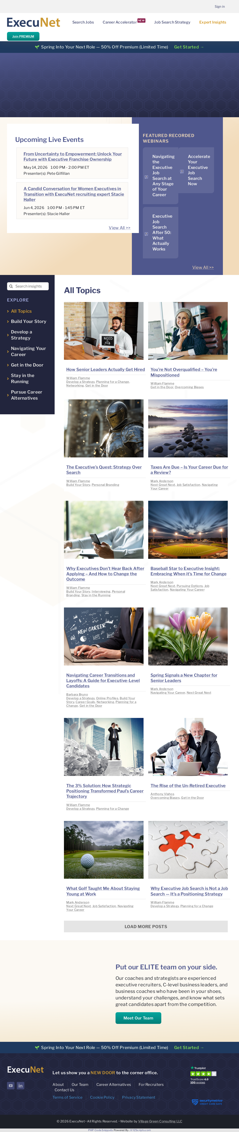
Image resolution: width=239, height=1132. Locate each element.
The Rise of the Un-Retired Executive (188, 785)
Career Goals (85, 702)
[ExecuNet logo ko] (25, 1066)
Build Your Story (78, 485)
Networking (75, 385)
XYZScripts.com (140, 1130)
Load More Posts (146, 926)
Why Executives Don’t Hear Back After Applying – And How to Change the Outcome (105, 574)
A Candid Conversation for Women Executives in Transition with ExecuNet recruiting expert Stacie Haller (74, 194)
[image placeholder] (104, 304)
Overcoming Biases (189, 387)
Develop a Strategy (80, 382)
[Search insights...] (28, 286)
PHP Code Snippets (100, 1130)
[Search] (11, 286)
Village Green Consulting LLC (160, 1121)
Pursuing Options (190, 586)
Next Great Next (163, 485)
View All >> (119, 227)
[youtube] (10, 1085)
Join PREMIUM (23, 36)
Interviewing (101, 591)
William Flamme (78, 378)
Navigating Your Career (187, 589)
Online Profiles (107, 698)
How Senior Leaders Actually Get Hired (105, 369)
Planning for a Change (112, 382)
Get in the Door (96, 385)
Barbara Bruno (77, 694)
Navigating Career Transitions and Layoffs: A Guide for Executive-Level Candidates (103, 681)
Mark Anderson (162, 481)
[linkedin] (20, 1085)
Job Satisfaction (188, 485)
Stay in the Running (96, 595)
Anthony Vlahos (162, 794)
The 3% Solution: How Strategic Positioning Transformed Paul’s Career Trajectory (105, 791)
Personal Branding (105, 485)
